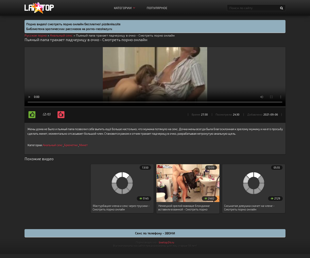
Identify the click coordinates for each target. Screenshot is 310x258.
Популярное (157, 8)
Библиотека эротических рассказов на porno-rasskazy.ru (69, 28)
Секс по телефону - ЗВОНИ (155, 233)
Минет (83, 145)
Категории (124, 8)
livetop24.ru (166, 242)
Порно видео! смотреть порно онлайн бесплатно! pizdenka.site (73, 24)
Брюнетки (71, 145)
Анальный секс (53, 145)
